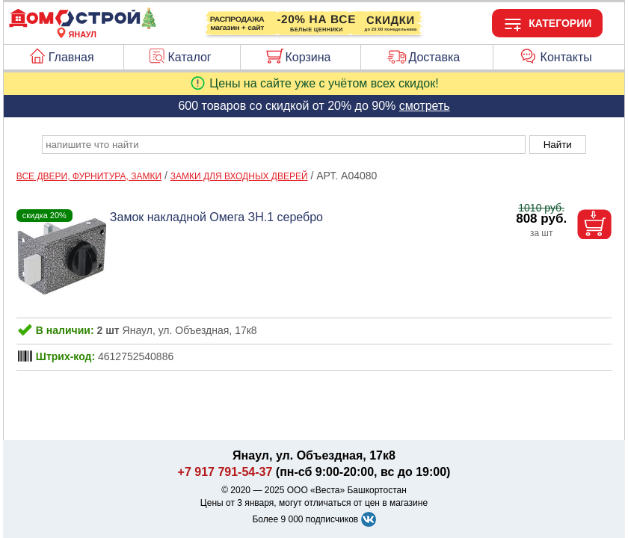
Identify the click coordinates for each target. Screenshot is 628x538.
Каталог (190, 57)
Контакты (566, 57)
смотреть (424, 105)
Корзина (308, 57)
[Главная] (82, 25)
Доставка (434, 57)
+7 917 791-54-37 (225, 472)
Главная (71, 57)
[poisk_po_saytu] (284, 144)
